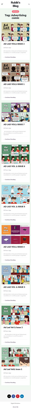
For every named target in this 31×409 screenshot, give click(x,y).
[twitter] (9, 396)
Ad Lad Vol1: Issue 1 (13, 369)
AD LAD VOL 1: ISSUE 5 (14, 206)
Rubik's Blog (15, 4)
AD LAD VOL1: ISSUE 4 (14, 247)
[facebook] (13, 396)
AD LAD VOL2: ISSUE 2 (14, 44)
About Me (15, 407)
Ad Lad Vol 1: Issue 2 (13, 327)
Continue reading (10, 57)
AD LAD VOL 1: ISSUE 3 (14, 287)
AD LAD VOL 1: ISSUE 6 (14, 166)
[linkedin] (22, 396)
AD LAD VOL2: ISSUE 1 (14, 84)
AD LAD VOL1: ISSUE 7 (14, 124)
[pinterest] (18, 396)
